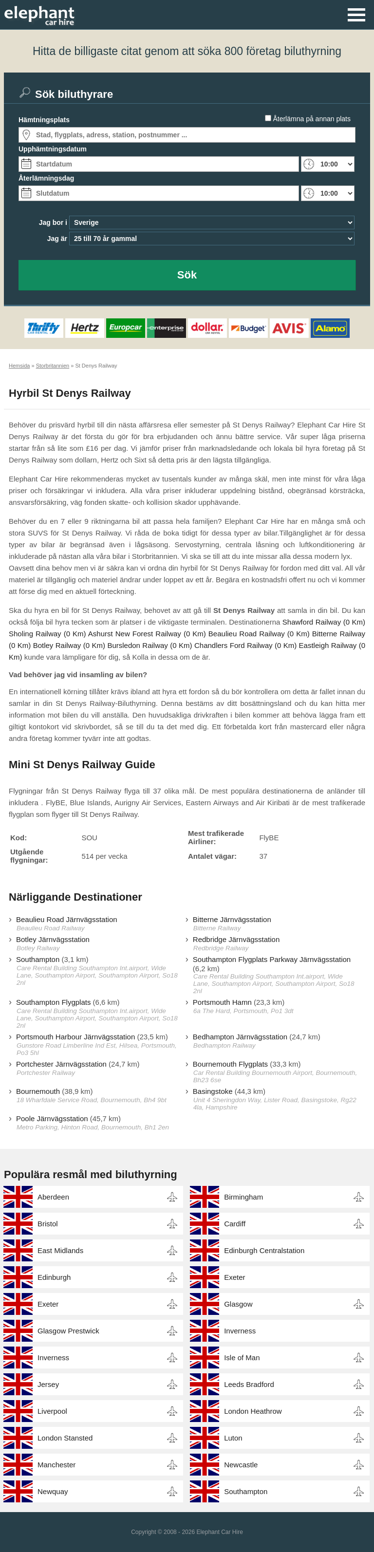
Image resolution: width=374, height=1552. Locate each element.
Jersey (48, 1384)
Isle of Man (242, 1357)
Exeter (234, 1277)
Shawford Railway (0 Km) (323, 622)
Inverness (240, 1331)
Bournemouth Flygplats (230, 1064)
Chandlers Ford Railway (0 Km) (245, 645)
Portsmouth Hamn (222, 1002)
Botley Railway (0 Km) (69, 645)
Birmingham (243, 1197)
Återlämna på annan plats (312, 119)
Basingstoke (213, 1091)
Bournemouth (38, 1091)
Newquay (52, 1491)
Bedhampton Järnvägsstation (240, 1037)
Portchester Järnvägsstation (61, 1064)
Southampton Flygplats (53, 1002)
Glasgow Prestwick (68, 1331)
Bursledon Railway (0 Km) (149, 645)
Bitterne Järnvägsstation (232, 919)
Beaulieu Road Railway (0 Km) (259, 633)
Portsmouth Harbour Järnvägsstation (75, 1037)
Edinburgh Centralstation (264, 1250)
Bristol (47, 1223)
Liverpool (52, 1411)
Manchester (56, 1464)
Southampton (37, 959)
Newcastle (241, 1464)
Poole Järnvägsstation (52, 1118)
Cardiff (234, 1223)
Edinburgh (54, 1277)
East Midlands (60, 1250)
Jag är (57, 238)
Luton (233, 1438)
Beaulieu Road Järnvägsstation (66, 919)
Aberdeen (53, 1197)
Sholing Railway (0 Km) (47, 633)
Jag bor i (53, 222)
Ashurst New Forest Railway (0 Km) (147, 633)
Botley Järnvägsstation (53, 939)
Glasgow (238, 1304)
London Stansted (65, 1438)
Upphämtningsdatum (53, 149)
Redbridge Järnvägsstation (236, 939)
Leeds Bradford (249, 1384)
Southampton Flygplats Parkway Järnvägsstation (272, 959)
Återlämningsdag (46, 178)
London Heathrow (252, 1411)
